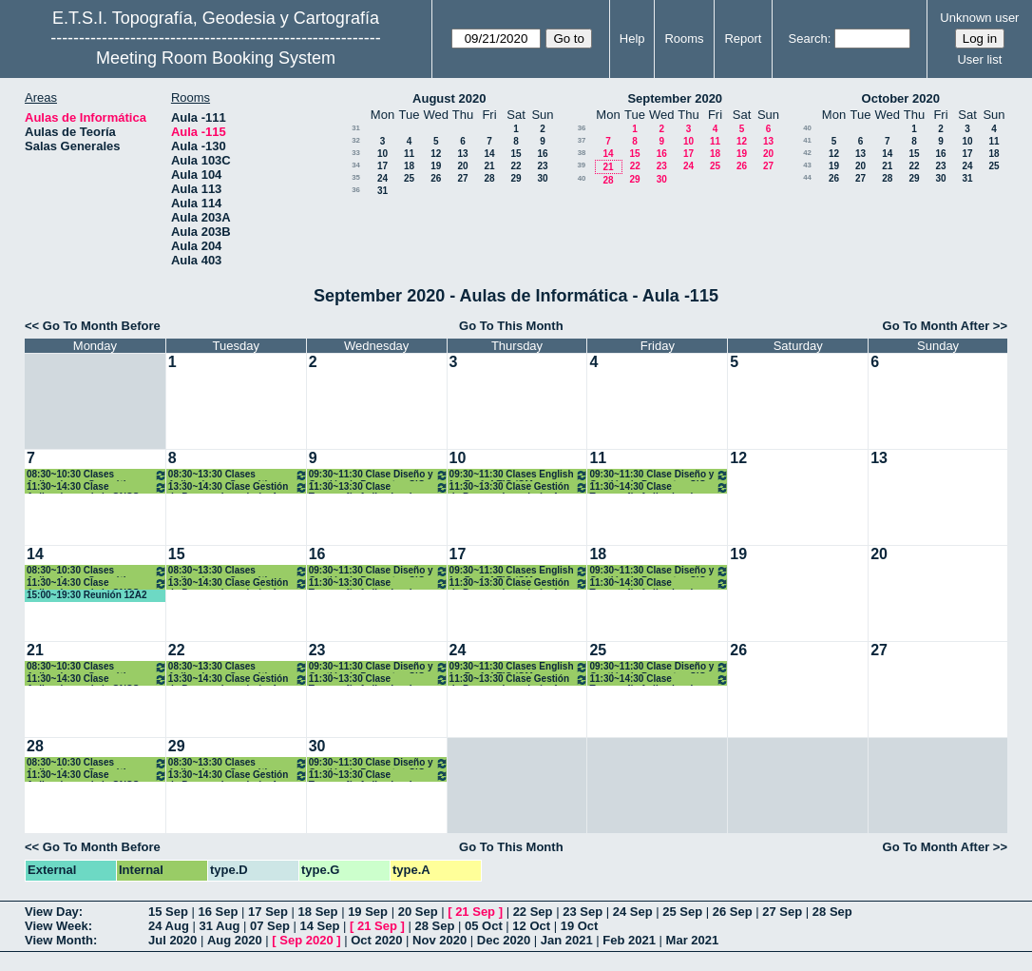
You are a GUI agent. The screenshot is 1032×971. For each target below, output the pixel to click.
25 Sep (682, 911)
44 (807, 177)
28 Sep (832, 911)
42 (807, 152)
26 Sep (733, 911)
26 (435, 178)
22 (515, 166)
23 (542, 166)
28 (489, 178)
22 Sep (533, 911)
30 (542, 178)
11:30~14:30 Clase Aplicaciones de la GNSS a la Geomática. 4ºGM (97, 487)
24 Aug (168, 926)
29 (515, 178)
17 (382, 166)
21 (489, 166)
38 (582, 152)
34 (356, 165)
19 (435, 166)
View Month (59, 940)
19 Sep (368, 911)
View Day (52, 911)
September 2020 (674, 98)
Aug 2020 (234, 940)
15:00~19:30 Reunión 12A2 (86, 595)
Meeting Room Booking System (215, 58)
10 (382, 153)
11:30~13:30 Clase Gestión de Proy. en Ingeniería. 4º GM (519, 487)
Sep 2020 (306, 940)
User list (979, 59)
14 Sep (319, 926)
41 (807, 140)
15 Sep (168, 911)
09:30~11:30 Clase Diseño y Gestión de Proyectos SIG (379, 475)
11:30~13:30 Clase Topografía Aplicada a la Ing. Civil (379, 487)
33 (356, 152)
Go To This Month (511, 326)
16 (542, 153)
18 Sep (318, 911)
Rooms (683, 38)
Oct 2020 (376, 940)
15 (515, 153)
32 (356, 140)
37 (582, 140)
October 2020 (901, 98)
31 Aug (219, 926)
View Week (56, 926)
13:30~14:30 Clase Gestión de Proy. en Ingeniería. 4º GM (238, 487)
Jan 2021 (567, 940)
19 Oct (580, 926)
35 (356, 177)
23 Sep (582, 911)
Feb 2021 (629, 940)
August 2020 (449, 98)
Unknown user (979, 17)
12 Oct (531, 926)
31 (356, 128)
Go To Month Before (102, 326)
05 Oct (484, 926)
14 (489, 153)
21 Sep (475, 911)
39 (581, 165)
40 (582, 178)
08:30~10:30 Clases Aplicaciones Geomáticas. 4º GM (97, 475)
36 (356, 189)
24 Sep (633, 911)
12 (435, 153)
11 (409, 153)
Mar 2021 (692, 940)
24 (382, 178)
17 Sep (268, 911)
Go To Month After (936, 326)
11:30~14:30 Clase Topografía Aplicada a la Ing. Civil (659, 487)
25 (409, 178)
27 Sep (782, 911)
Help (632, 38)
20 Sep (418, 911)
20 (462, 166)
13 (462, 153)
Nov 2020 (439, 940)
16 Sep (219, 911)
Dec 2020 (503, 940)
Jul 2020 (172, 940)
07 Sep (270, 926)
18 (409, 166)
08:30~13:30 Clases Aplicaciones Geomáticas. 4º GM (238, 475)
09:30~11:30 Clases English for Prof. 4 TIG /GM (519, 475)
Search (808, 38)
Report (742, 38)
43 (807, 165)
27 (462, 178)
